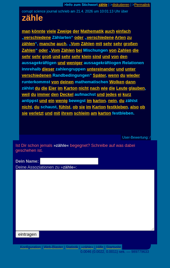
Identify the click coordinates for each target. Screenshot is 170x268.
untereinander (101, 69)
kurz (126, 94)
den (123, 56)
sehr (107, 43)
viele (51, 31)
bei (79, 50)
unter (130, 69)
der (76, 31)
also (134, 106)
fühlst (64, 106)
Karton (70, 88)
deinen (67, 81)
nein (112, 100)
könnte (39, 31)
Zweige (64, 31)
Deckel (66, 94)
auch (110, 31)
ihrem (67, 113)
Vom (75, 43)
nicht (84, 88)
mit (99, 43)
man (26, 31)
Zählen (87, 43)
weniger (75, 62)
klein (86, 56)
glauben (137, 88)
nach (95, 88)
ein (51, 100)
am (94, 113)
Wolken (116, 81)
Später (99, 75)
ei (119, 94)
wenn (113, 75)
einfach (123, 31)
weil (26, 94)
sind (96, 56)
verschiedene (37, 37)
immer (43, 94)
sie (82, 106)
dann (130, 81)
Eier (52, 88)
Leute (121, 88)
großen (130, 43)
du (122, 75)
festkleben (117, 106)
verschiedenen (36, 75)
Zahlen (28, 50)
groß (46, 56)
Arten (120, 37)
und (56, 56)
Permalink (142, 5)
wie (104, 88)
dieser (48, 69)
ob (75, 106)
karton (99, 100)
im (60, 88)
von (113, 50)
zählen (28, 43)
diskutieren (120, 5)
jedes (111, 94)
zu (129, 37)
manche (47, 43)
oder (79, 37)
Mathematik (92, 31)
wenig (61, 100)
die (135, 50)
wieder (133, 75)
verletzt (36, 113)
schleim (82, 113)
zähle (103, 5)
